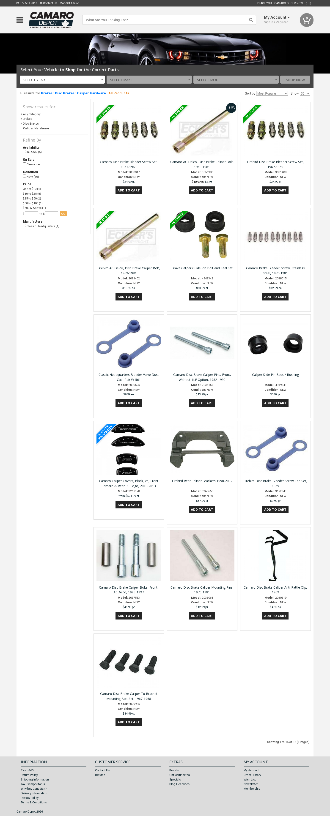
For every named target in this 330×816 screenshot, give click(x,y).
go (63, 214)
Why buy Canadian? (34, 788)
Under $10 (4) (32, 189)
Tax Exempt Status (33, 784)
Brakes (46, 93)
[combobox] (62, 80)
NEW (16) (31, 176)
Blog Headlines (179, 784)
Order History (252, 775)
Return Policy (29, 775)
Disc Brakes (64, 93)
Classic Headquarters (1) (41, 226)
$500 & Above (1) (34, 208)
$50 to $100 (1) (33, 203)
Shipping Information (35, 779)
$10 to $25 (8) (32, 193)
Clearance (31, 164)
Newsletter (251, 784)
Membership (252, 788)
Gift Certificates (179, 775)
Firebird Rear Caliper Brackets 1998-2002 (202, 481)
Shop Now (295, 79)
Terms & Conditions (34, 802)
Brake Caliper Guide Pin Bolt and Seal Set (202, 268)
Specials (175, 779)
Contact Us (48, 3)
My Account (251, 770)
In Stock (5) (32, 152)
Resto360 (27, 770)
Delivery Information (34, 793)
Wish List (250, 779)
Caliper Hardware (91, 93)
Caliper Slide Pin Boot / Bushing (275, 374)
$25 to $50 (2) (32, 198)
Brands (174, 770)
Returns (100, 775)
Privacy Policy (29, 798)
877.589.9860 (26, 3)
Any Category (32, 114)
